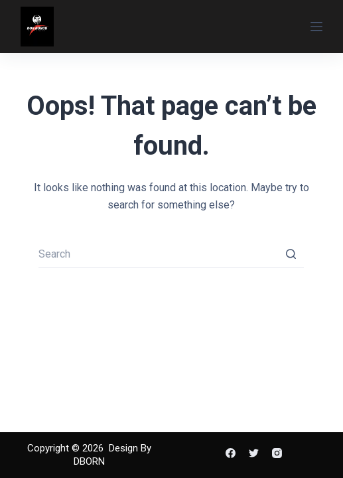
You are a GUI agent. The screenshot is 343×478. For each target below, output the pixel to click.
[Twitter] (254, 453)
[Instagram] (277, 453)
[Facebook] (231, 453)
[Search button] (290, 254)
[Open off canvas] (316, 27)
